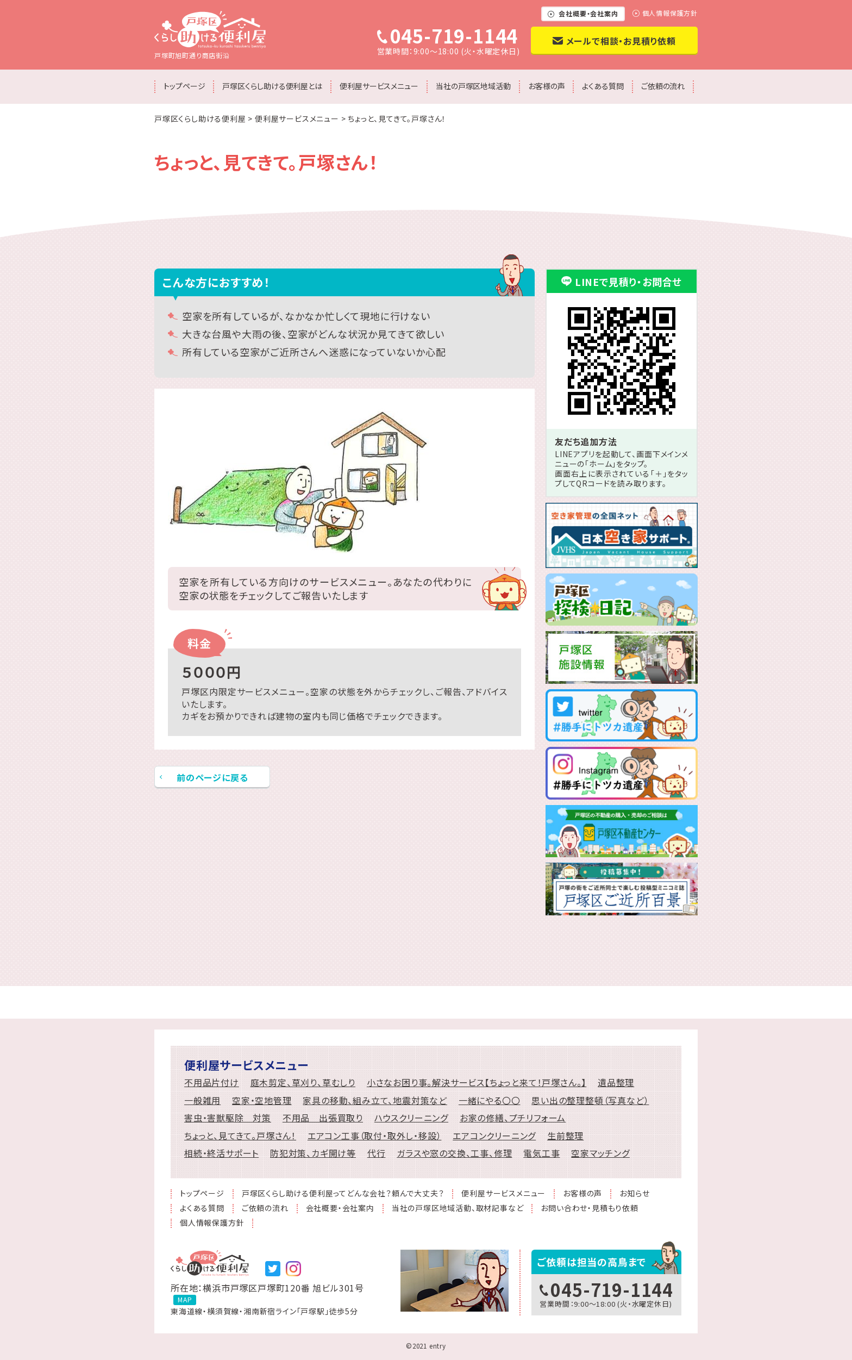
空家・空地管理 (262, 1100)
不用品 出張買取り (323, 1118)
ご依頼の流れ (663, 85)
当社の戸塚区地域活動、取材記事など (458, 1208)
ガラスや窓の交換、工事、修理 (454, 1153)
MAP (185, 1299)
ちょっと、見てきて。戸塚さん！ (240, 1136)
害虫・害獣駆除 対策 (227, 1118)
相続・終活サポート (221, 1153)
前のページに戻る (212, 777)
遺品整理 (616, 1082)
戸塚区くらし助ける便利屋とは (272, 85)
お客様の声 (546, 85)
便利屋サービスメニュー (379, 85)
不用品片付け (211, 1082)
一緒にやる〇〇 (490, 1100)
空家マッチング (600, 1153)
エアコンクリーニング (494, 1136)
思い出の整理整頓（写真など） (590, 1100)
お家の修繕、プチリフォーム (513, 1118)
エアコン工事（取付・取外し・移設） (375, 1136)
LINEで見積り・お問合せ (628, 282)
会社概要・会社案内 (588, 13)
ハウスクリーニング (411, 1118)
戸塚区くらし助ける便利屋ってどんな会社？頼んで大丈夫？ (343, 1194)
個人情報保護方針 (670, 13)
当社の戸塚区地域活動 (473, 85)
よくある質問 (602, 85)
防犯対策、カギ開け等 (313, 1153)
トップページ (184, 85)
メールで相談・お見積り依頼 (621, 40)
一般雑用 (202, 1100)
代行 (376, 1153)
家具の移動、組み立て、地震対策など (375, 1100)
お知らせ (634, 1194)
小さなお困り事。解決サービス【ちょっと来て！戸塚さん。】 (476, 1082)
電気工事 (541, 1153)
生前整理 (565, 1136)
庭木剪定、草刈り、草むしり (302, 1082)
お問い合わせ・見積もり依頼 (589, 1208)
